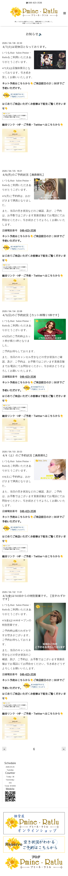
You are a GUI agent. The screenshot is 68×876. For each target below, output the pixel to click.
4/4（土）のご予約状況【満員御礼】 (26, 455)
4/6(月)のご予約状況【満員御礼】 (24, 174)
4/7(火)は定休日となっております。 (25, 47)
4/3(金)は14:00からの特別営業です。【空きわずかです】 (34, 597)
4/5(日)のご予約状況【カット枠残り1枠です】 (31, 315)
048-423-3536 (28, 230)
